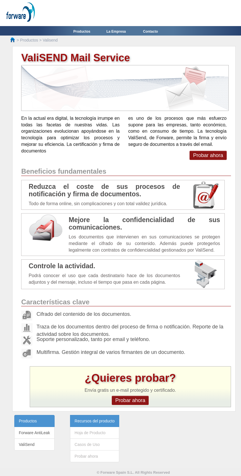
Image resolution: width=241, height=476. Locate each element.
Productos (81, 32)
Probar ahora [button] (208, 155)
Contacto (150, 32)
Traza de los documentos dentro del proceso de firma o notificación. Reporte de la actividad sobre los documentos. (130, 330)
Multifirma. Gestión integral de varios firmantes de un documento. (111, 352)
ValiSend (27, 444)
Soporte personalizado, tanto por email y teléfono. (93, 339)
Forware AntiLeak (34, 432)
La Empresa (116, 32)
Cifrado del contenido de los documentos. (84, 314)
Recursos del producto (95, 421)
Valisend (50, 40)
